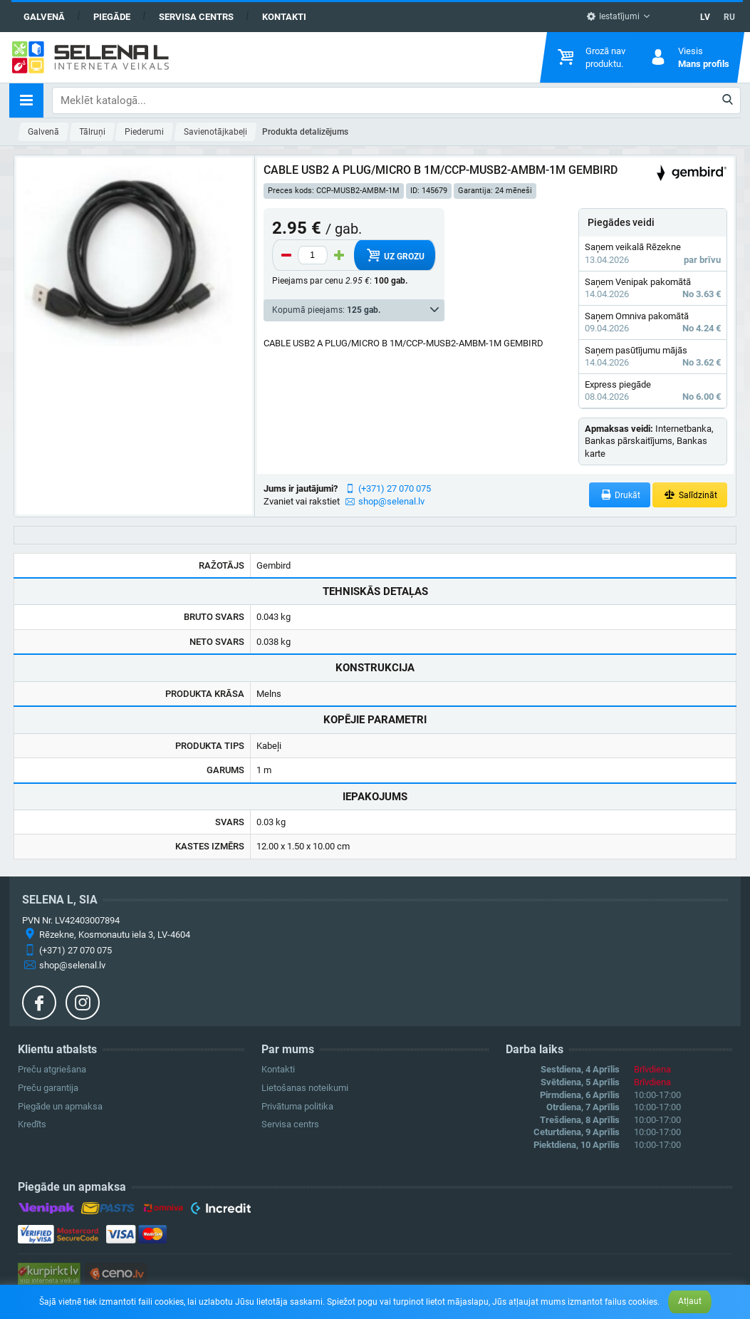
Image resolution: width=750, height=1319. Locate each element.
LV (705, 17)
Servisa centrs (196, 16)
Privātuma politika (297, 1106)
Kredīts (32, 1124)
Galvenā (44, 16)
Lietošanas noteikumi (304, 1087)
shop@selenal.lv (391, 501)
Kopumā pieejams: (326, 310)
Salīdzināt (689, 495)
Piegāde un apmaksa (60, 1106)
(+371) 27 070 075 (394, 488)
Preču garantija (48, 1087)
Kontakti (284, 16)
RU (729, 17)
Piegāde (111, 16)
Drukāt (620, 495)
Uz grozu (394, 255)
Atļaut (690, 1301)
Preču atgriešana (52, 1069)
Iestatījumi (612, 16)
